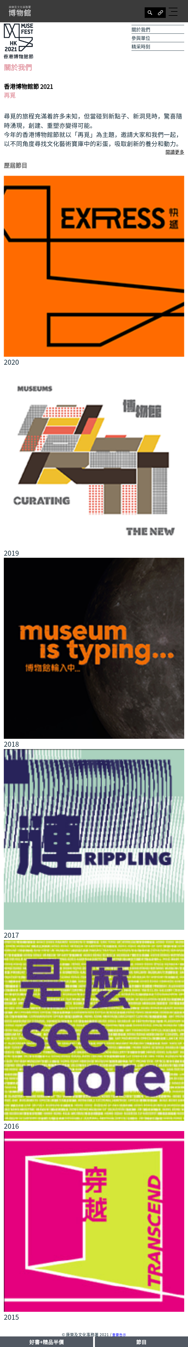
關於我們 (140, 29)
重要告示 (119, 1334)
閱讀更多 (174, 151)
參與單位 (140, 37)
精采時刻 (140, 46)
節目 (141, 1342)
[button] (174, 11)
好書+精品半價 (46, 1342)
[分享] (150, 12)
